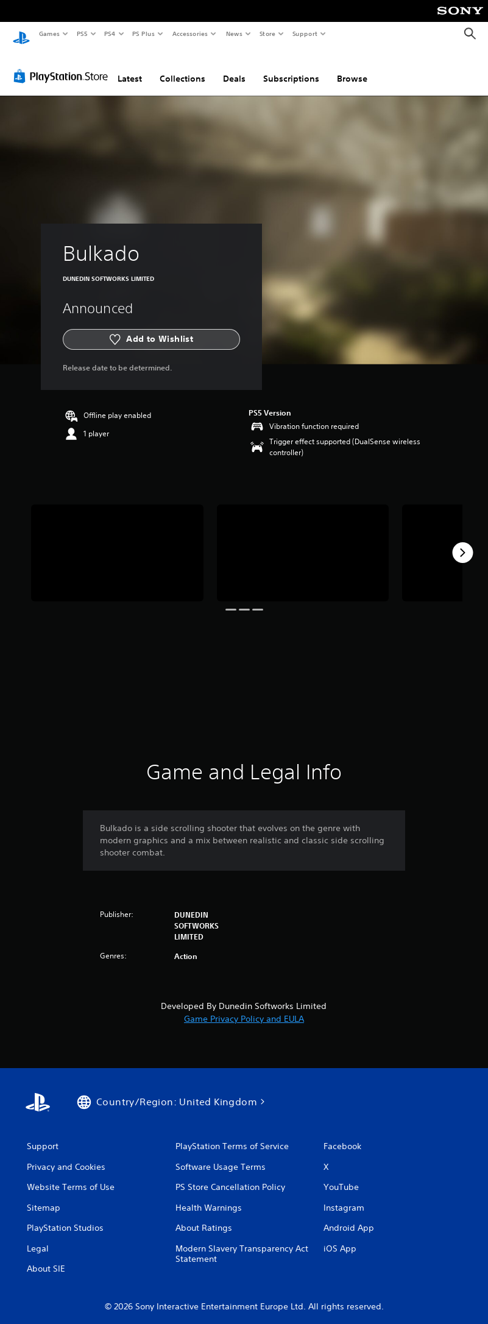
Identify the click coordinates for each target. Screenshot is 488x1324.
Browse (352, 68)
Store (267, 33)
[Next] (462, 543)
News (234, 33)
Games (48, 33)
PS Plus (143, 33)
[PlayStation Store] (63, 66)
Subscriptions (291, 68)
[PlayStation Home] (21, 34)
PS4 (110, 33)
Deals (234, 68)
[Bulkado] (117, 543)
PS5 (82, 33)
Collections (182, 68)
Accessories (189, 33)
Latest (130, 68)
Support (304, 33)
